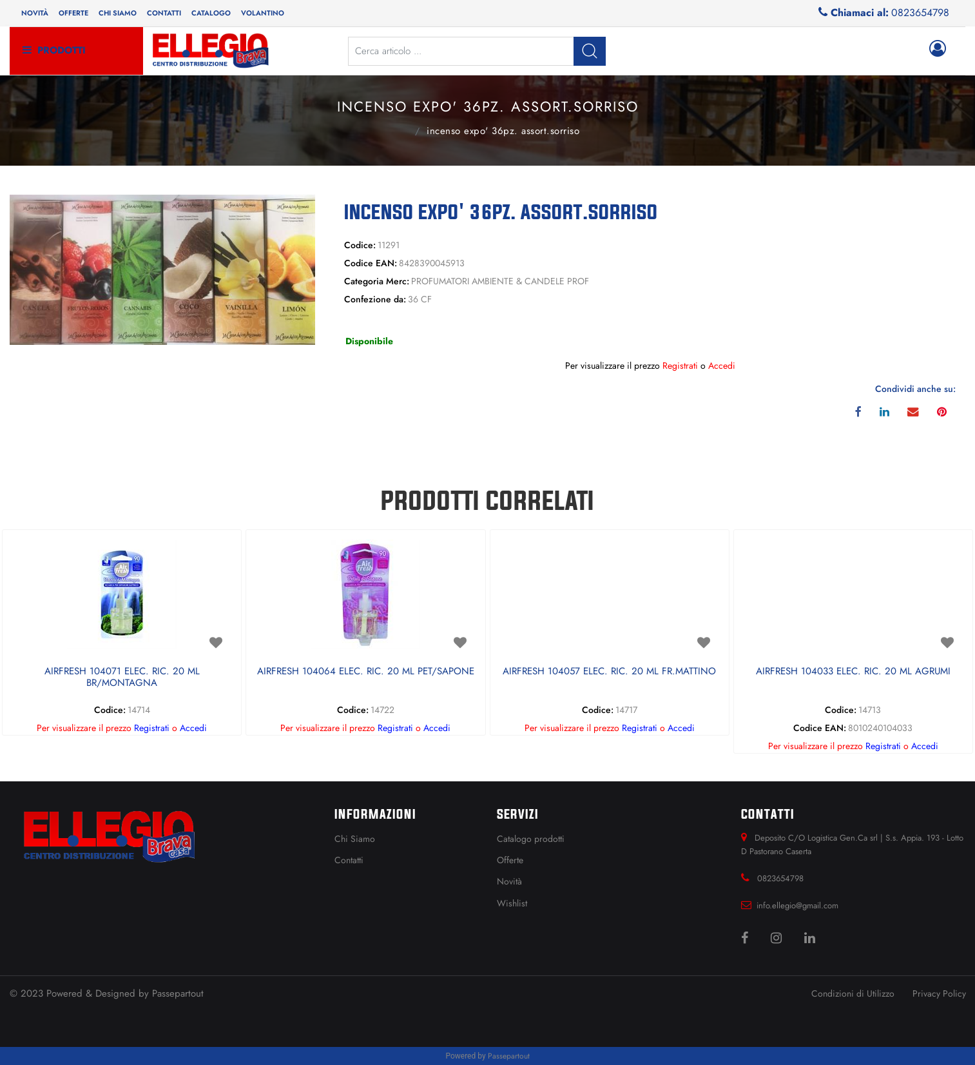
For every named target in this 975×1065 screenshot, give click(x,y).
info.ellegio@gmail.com (797, 905)
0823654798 (920, 12)
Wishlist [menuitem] (512, 903)
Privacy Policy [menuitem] (939, 993)
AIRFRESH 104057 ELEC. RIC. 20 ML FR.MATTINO (609, 671)
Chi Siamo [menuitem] (354, 838)
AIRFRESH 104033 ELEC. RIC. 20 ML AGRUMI (853, 671)
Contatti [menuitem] (164, 13)
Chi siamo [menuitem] (118, 13)
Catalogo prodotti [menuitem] (531, 838)
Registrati (680, 365)
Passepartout (178, 993)
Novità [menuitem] (34, 13)
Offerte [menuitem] (73, 13)
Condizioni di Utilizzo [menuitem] (852, 993)
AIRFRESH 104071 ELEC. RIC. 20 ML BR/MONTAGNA (122, 677)
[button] (590, 51)
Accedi (721, 365)
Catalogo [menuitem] (211, 13)
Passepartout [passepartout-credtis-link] (509, 1056)
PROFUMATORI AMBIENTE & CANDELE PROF (399, 130)
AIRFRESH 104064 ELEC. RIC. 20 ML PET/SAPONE (365, 671)
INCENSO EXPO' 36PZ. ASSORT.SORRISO (503, 131)
